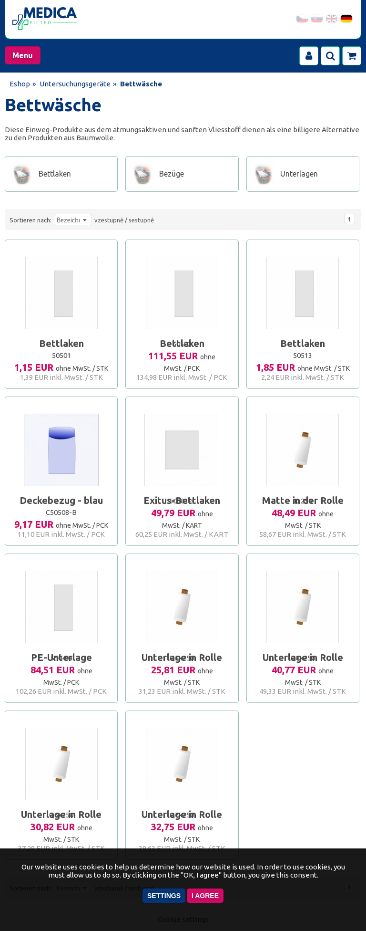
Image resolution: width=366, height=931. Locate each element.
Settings (164, 896)
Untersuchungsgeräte (75, 84)
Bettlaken (61, 343)
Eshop (20, 84)
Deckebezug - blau (61, 500)
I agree (205, 896)
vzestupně (108, 220)
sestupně (141, 220)
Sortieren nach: (30, 220)
